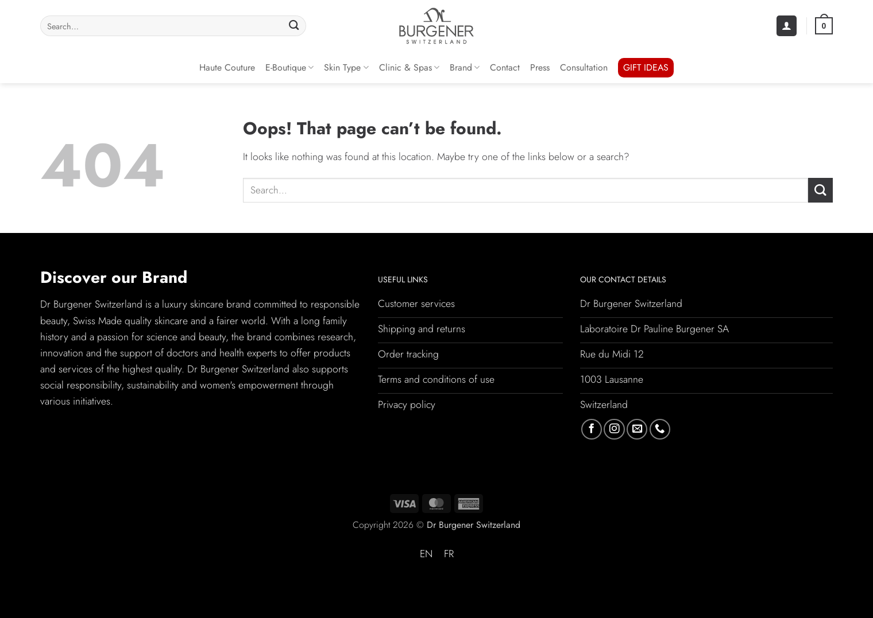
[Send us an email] (637, 429)
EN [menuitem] (426, 553)
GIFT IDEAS (646, 67)
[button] (787, 25)
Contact (505, 67)
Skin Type (346, 67)
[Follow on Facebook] (591, 429)
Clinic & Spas (409, 67)
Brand (465, 67)
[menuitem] (426, 554)
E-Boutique (289, 67)
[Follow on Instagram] (614, 429)
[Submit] (293, 26)
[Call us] (660, 429)
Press (540, 67)
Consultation (584, 67)
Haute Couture (227, 67)
